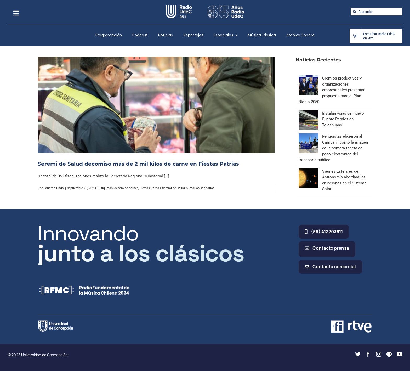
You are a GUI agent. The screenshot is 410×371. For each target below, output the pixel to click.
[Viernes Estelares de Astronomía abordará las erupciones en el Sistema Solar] (308, 171)
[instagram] (378, 354)
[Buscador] (376, 11)
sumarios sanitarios (200, 188)
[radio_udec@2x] (179, 7)
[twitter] (357, 354)
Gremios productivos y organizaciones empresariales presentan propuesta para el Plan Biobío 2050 (332, 90)
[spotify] (389, 354)
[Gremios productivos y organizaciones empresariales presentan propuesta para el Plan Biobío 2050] (308, 78)
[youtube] (399, 354)
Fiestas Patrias (150, 188)
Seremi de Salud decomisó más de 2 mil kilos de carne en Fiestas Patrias (138, 164)
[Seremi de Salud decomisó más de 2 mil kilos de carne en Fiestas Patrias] (156, 105)
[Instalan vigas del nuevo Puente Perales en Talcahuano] (308, 113)
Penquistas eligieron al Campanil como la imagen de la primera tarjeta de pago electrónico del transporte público (333, 148)
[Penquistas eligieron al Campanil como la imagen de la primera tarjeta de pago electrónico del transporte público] (308, 136)
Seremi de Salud (173, 188)
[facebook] (368, 354)
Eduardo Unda (53, 188)
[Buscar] (354, 11)
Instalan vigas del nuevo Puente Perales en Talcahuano (343, 119)
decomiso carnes (126, 188)
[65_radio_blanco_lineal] (226, 7)
